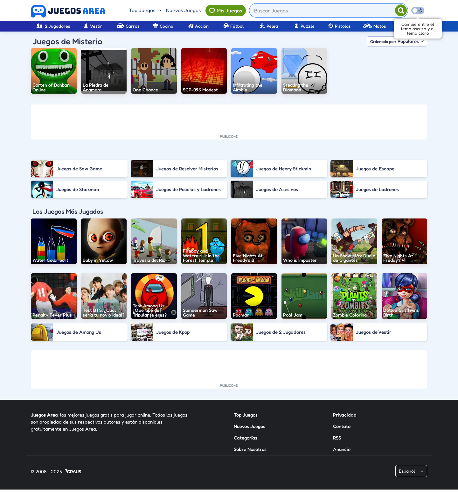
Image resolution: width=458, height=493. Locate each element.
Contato (341, 426)
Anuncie (341, 449)
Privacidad (345, 415)
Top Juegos (142, 10)
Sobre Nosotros (250, 449)
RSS (337, 438)
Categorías (245, 438)
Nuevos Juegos (183, 10)
